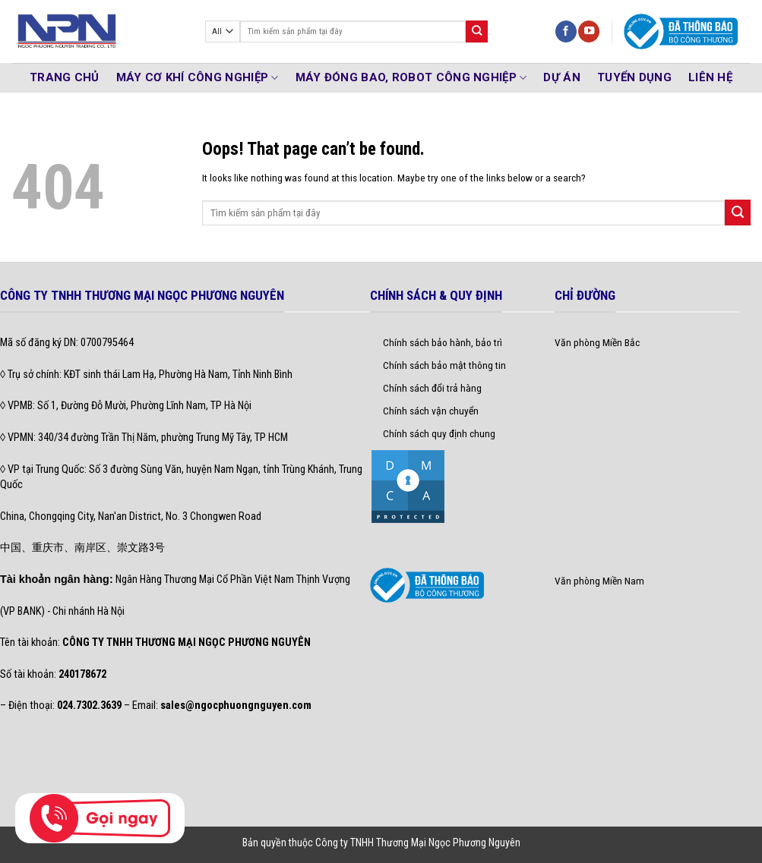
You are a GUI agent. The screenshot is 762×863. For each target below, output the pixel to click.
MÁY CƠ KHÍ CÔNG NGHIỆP (197, 78)
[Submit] (477, 31)
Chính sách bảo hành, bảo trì (442, 342)
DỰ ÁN (561, 77)
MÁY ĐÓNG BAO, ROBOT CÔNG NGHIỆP (411, 78)
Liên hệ (710, 77)
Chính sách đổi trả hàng (432, 388)
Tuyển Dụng (634, 77)
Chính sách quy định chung (439, 433)
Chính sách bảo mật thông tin (444, 365)
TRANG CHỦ (65, 77)
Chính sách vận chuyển (431, 411)
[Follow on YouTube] (588, 31)
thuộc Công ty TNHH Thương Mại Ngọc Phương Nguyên (404, 842)
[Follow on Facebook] (566, 31)
